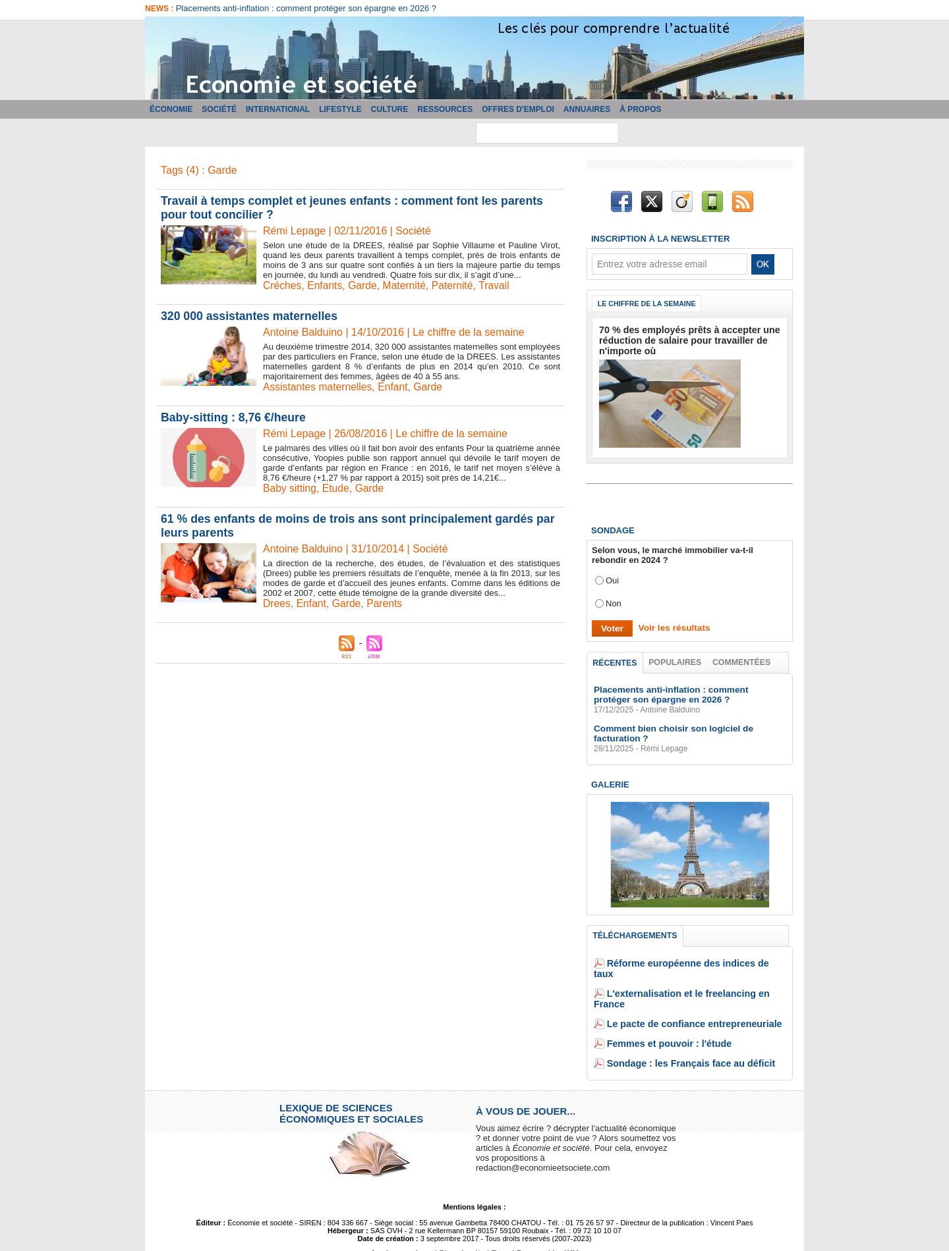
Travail (497, 285)
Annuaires (586, 109)
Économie (171, 109)
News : (160, 8)
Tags (500, 1233)
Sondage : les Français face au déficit (683, 1043)
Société (219, 109)
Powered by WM (545, 1233)
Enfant (395, 386)
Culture (389, 109)
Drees (277, 603)
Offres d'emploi (518, 109)
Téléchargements (635, 935)
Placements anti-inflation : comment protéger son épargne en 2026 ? (306, 8)
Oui (612, 578)
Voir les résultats (671, 626)
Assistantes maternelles (318, 386)
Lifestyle (340, 109)
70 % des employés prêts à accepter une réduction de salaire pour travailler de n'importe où (681, 339)
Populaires (675, 660)
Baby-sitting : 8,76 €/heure (234, 417)
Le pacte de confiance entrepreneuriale (686, 1003)
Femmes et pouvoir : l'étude (663, 1023)
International (278, 109)
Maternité (407, 285)
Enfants (325, 285)
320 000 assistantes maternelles (251, 316)
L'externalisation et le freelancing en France (696, 983)
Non (613, 601)
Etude (337, 488)
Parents (386, 603)
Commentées (742, 660)
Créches (282, 285)
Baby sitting (290, 488)
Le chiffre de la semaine (649, 303)
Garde (364, 285)
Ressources (445, 109)
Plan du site (462, 1233)
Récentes (615, 661)
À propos (640, 109)
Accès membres (403, 1233)
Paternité (456, 285)
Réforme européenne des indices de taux (690, 964)
